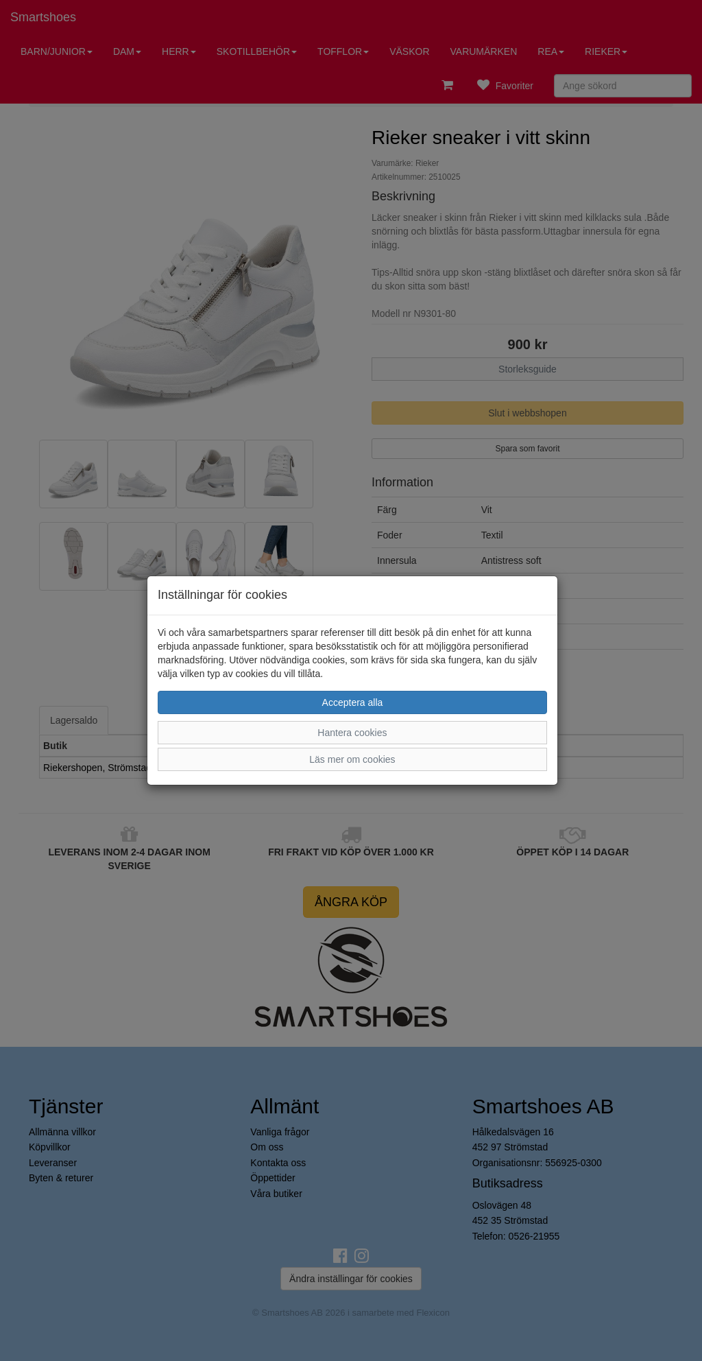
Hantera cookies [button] (352, 732)
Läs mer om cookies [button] (352, 759)
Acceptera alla (352, 702)
